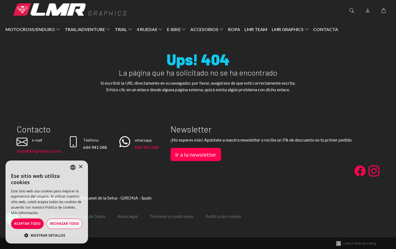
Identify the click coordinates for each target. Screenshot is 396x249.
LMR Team (255, 29)
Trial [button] (123, 29)
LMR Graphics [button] (290, 29)
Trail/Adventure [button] (87, 29)
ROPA (234, 29)
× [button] (80, 167)
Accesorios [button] (207, 29)
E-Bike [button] (176, 29)
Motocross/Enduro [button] (33, 29)
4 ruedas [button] (150, 29)
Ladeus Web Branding (359, 243)
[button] (46, 235)
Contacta (325, 29)
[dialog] (47, 202)
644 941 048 (147, 147)
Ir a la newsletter (195, 154)
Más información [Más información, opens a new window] (24, 213)
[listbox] (73, 167)
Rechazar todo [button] (64, 223)
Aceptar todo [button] (27, 223)
